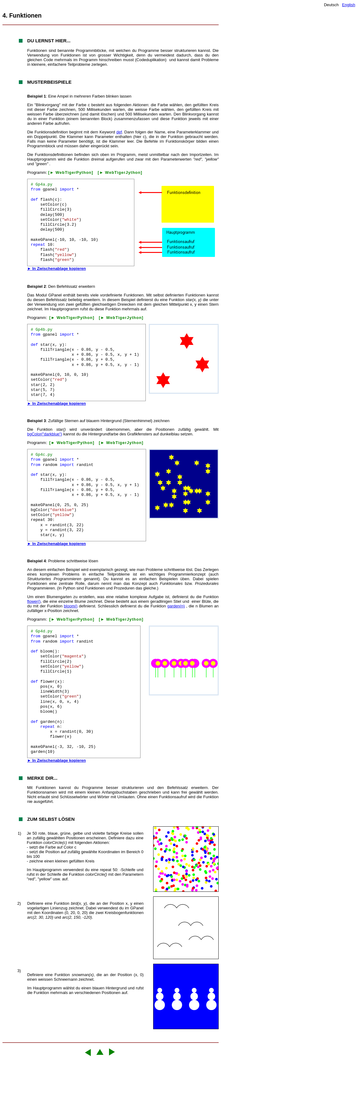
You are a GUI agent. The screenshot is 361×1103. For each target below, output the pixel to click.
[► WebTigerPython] (70, 172)
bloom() (71, 606)
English (348, 4)
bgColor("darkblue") (44, 434)
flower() (33, 601)
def (119, 132)
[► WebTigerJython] (120, 172)
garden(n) (176, 606)
